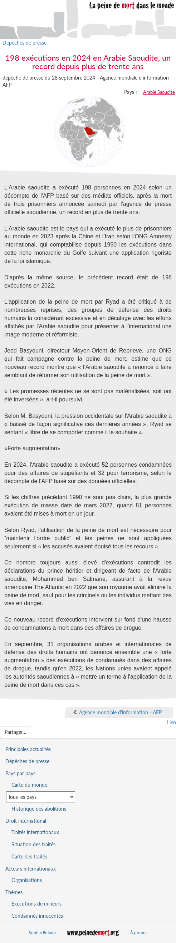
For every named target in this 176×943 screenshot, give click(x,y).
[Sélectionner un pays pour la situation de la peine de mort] (40, 796)
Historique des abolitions (38, 809)
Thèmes (14, 892)
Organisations (26, 880)
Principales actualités (28, 749)
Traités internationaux (35, 832)
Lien (171, 722)
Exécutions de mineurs (36, 904)
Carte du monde (29, 785)
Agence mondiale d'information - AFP (120, 712)
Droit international (25, 821)
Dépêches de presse (25, 43)
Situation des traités (33, 844)
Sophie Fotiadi (42, 932)
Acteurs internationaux (30, 869)
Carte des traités (29, 856)
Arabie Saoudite (159, 92)
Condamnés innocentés (37, 916)
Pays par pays (20, 773)
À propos (138, 932)
